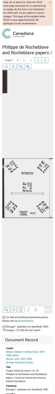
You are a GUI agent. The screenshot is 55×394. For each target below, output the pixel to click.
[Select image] (11, 60)
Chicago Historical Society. (19, 362)
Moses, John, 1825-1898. (19, 359)
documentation (25, 320)
